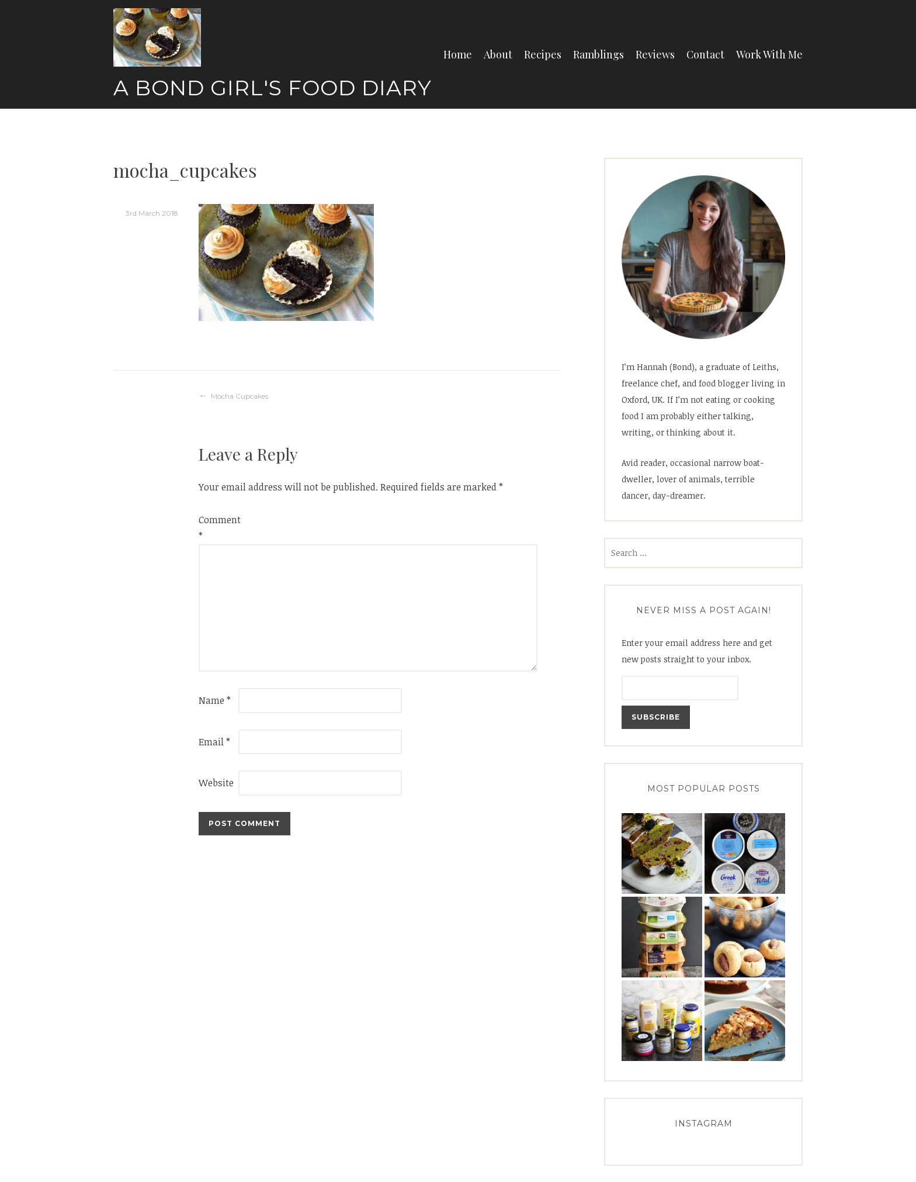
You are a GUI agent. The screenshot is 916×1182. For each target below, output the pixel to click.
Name (215, 700)
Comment (217, 527)
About (498, 54)
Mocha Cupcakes (239, 396)
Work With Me (769, 54)
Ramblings (598, 54)
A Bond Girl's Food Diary (272, 88)
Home (457, 54)
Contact (705, 54)
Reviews (655, 54)
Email (214, 741)
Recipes (542, 54)
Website (216, 782)
